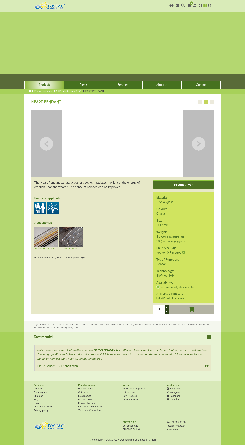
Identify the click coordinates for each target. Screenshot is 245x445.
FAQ (36, 399)
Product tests (85, 399)
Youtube (173, 399)
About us (161, 84)
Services (123, 84)
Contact (201, 84)
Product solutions (43, 91)
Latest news (128, 392)
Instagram (173, 392)
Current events (130, 399)
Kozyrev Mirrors (86, 403)
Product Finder (86, 388)
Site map (38, 396)
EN (205, 6)
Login (37, 403)
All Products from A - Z (68, 91)
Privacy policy (41, 410)
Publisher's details (43, 406)
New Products (129, 396)
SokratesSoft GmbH (145, 439)
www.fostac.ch (174, 429)
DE (200, 6)
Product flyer (183, 184)
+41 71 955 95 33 (176, 422)
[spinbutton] (158, 309)
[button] (167, 307)
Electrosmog (84, 396)
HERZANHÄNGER (106, 350)
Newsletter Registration (134, 388)
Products (44, 84)
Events (83, 84)
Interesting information (90, 406)
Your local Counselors (89, 410)
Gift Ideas (83, 392)
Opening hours (41, 392)
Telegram (173, 388)
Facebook (173, 396)
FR (209, 6)
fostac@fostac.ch (176, 425)
